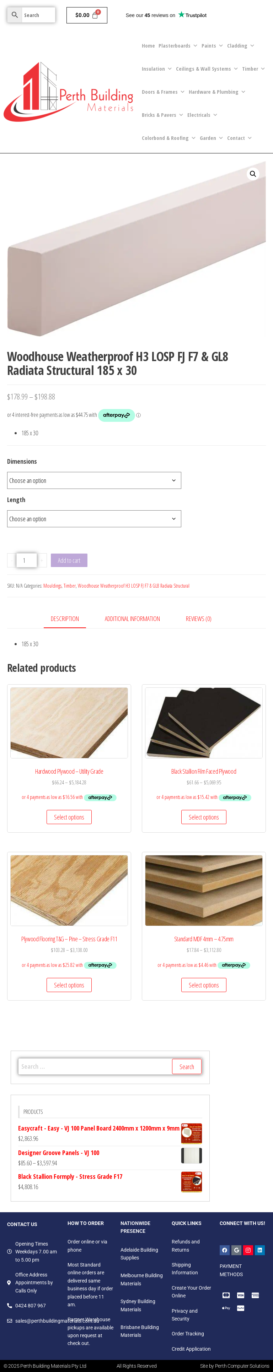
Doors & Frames (163, 91)
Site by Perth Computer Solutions (234, 1366)
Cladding (241, 45)
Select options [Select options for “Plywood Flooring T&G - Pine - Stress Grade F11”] (69, 985)
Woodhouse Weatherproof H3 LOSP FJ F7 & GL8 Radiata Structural (133, 585)
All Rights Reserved (137, 1366)
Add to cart (69, 560)
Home (148, 45)
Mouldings (52, 585)
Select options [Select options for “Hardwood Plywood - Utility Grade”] (69, 817)
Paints (213, 45)
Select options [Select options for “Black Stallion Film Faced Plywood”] (204, 817)
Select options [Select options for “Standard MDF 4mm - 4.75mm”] (204, 985)
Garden (212, 137)
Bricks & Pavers (163, 114)
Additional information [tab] (132, 618)
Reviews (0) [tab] (199, 618)
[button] (253, 174)
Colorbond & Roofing (169, 137)
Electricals (202, 114)
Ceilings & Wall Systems (207, 68)
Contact (239, 137)
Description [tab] (65, 618)
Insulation (157, 68)
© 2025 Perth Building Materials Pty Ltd (45, 1366)
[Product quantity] (26, 560)
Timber (254, 68)
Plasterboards (178, 45)
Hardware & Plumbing (217, 91)
